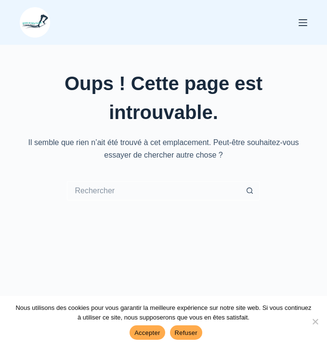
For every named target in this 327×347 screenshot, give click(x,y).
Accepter (147, 332)
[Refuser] (315, 321)
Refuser (186, 332)
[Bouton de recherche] (250, 190)
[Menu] (303, 22)
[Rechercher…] (153, 190)
